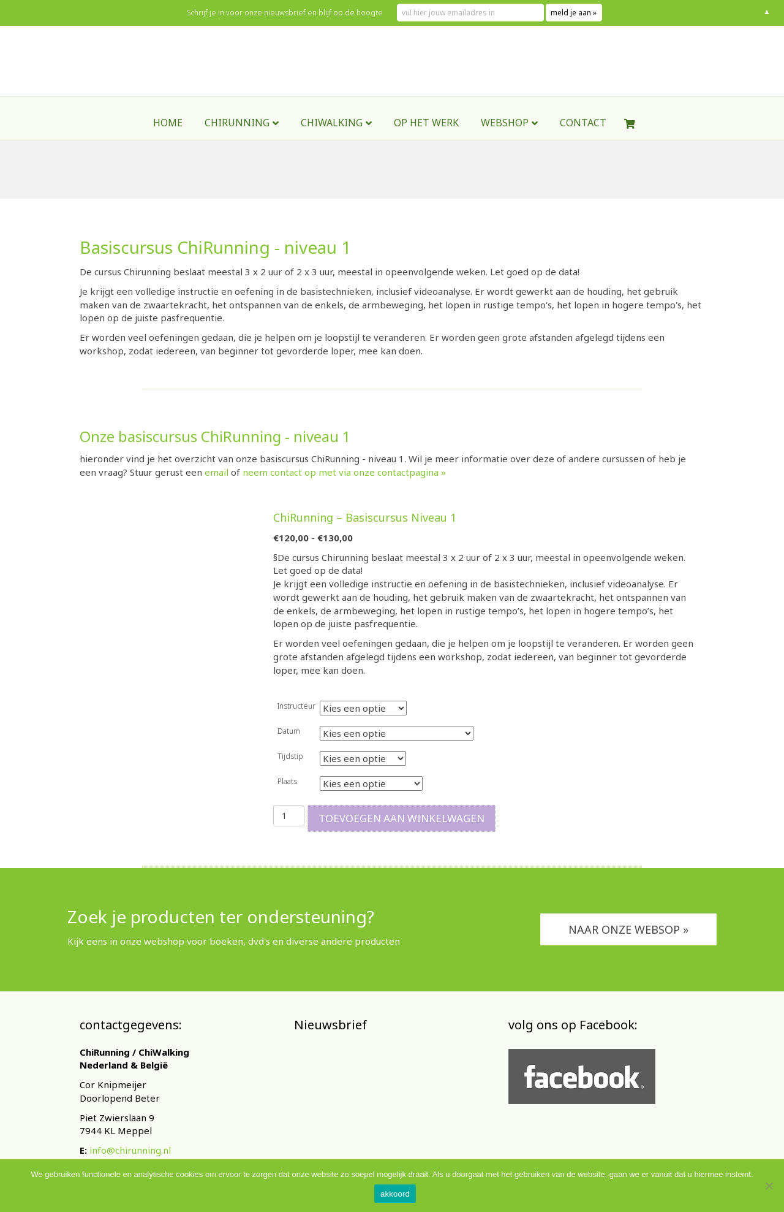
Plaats (287, 781)
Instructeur (296, 706)
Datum (288, 731)
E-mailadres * (331, 1110)
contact (583, 155)
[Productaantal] (288, 815)
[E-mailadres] (386, 1128)
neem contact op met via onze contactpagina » (344, 472)
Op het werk (426, 155)
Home (168, 155)
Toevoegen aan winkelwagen (401, 818)
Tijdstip (290, 756)
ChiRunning (237, 155)
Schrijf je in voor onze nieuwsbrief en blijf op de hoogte (285, 12)
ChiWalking (332, 155)
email (216, 472)
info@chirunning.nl (130, 1150)
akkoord (395, 1194)
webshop (505, 155)
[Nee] (769, 1186)
